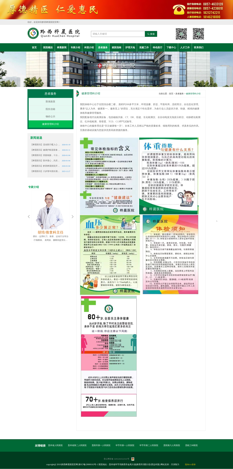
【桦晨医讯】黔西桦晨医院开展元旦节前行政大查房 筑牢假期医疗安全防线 (45, 166)
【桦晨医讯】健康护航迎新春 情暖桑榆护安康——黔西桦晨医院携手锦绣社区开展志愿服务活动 (45, 150)
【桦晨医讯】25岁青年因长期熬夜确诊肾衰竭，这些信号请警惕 (45, 171)
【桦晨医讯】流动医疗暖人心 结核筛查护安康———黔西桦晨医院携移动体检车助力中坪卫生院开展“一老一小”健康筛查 (45, 144)
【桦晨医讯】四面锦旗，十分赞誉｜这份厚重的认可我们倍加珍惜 (45, 155)
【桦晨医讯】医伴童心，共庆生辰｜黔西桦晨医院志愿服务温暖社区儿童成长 (45, 160)
